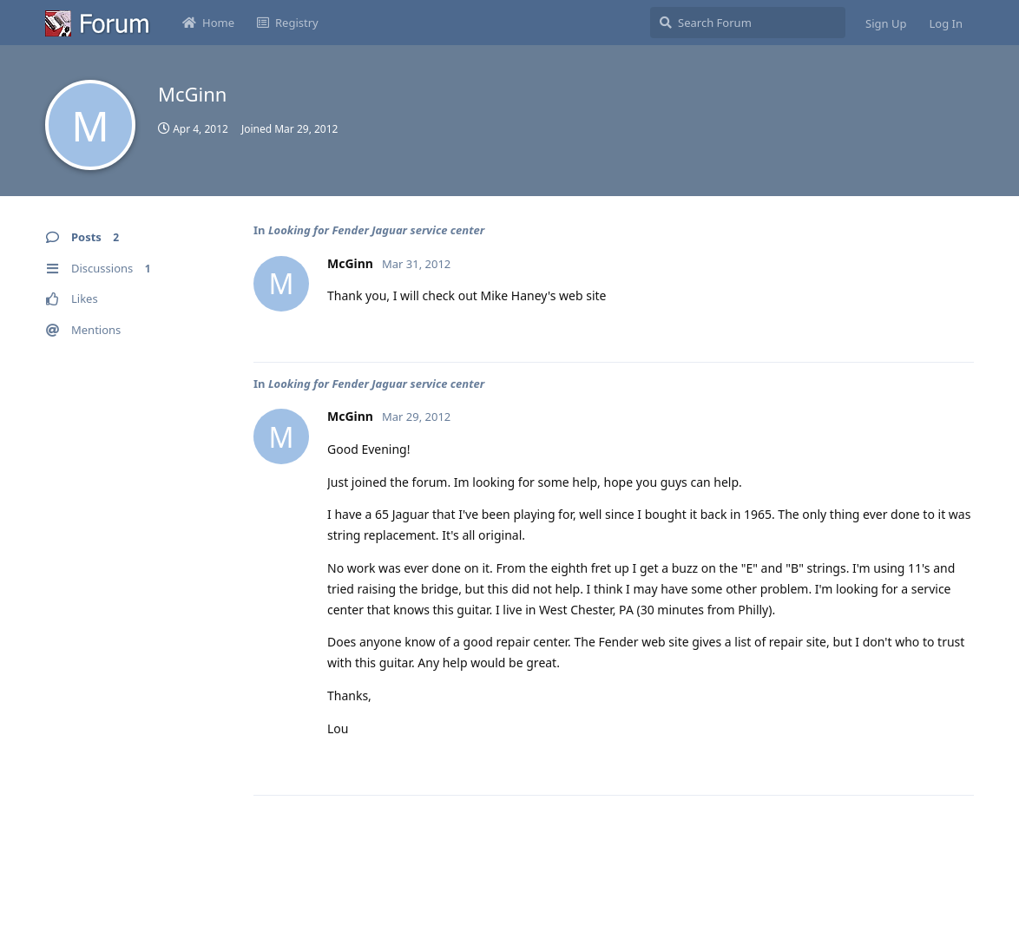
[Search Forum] (747, 22)
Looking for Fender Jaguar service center (376, 230)
